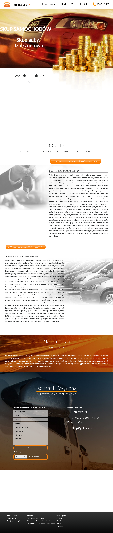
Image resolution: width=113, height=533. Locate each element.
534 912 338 (103, 4)
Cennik (59, 521)
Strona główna (49, 4)
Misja (73, 4)
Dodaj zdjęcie (18, 452)
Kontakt (84, 4)
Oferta (63, 4)
